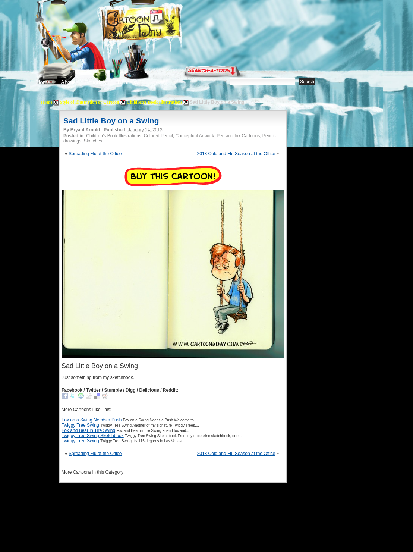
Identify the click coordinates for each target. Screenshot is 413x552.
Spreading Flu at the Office (95, 153)
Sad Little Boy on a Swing (111, 120)
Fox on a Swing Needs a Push (92, 420)
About (67, 82)
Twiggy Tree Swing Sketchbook (93, 435)
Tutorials (126, 82)
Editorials (95, 82)
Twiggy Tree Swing (80, 425)
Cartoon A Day (159, 25)
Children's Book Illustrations (154, 102)
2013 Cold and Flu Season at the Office (236, 153)
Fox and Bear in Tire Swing (88, 430)
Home (43, 82)
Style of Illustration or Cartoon (89, 102)
